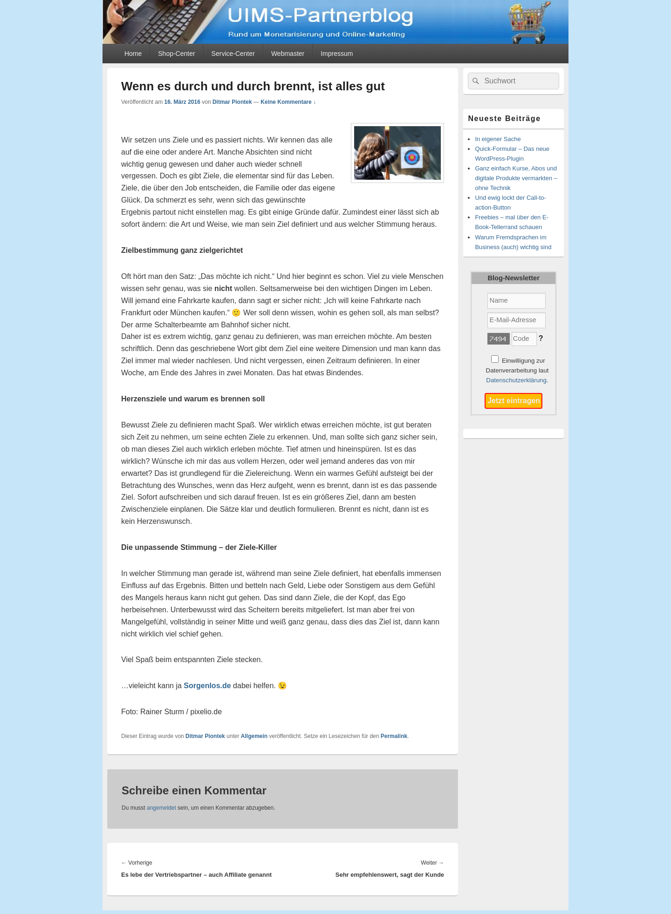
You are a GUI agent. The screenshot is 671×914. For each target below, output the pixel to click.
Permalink (394, 736)
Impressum (337, 53)
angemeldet (161, 808)
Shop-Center (176, 53)
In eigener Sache (497, 138)
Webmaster (287, 53)
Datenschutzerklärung (516, 380)
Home (133, 53)
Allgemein (254, 736)
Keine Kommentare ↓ (288, 102)
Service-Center (233, 53)
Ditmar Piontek (232, 102)
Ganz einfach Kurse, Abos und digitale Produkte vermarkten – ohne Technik (516, 178)
